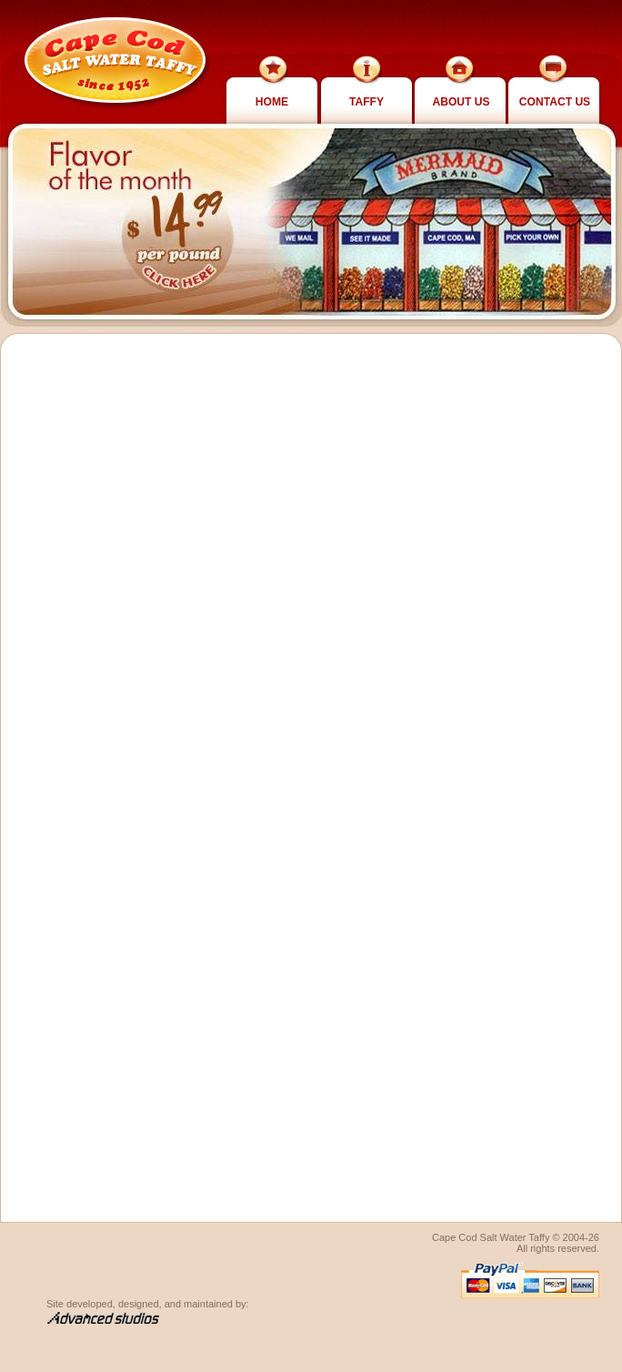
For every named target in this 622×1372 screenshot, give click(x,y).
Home (272, 102)
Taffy (366, 102)
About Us (460, 102)
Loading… (291, 790)
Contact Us (554, 102)
